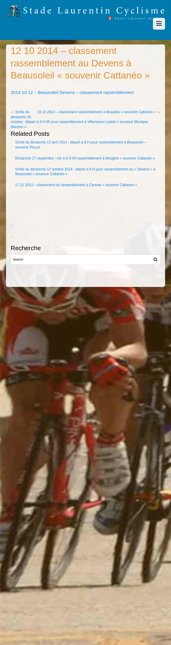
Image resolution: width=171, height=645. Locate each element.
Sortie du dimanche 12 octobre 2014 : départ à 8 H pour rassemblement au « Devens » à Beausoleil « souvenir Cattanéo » (85, 171)
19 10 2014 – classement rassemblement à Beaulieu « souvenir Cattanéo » (96, 112)
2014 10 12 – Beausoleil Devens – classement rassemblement (72, 92)
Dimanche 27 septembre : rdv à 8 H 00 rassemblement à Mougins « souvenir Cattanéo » (85, 158)
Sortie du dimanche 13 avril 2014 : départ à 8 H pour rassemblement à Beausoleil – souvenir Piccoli (80, 144)
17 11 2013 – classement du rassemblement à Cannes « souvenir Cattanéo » (76, 185)
